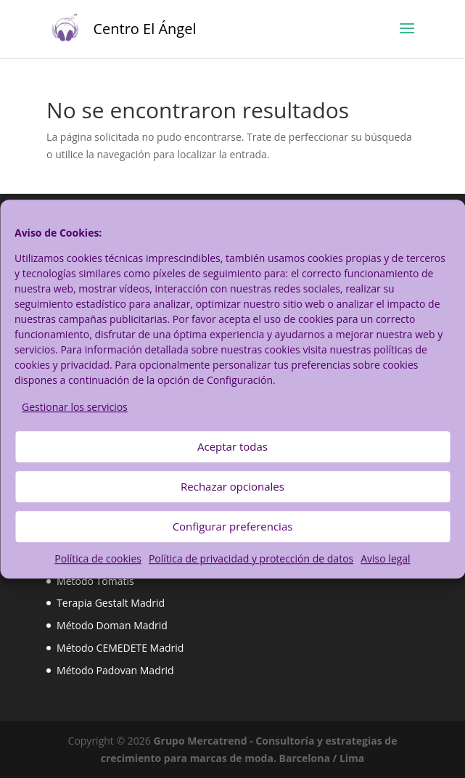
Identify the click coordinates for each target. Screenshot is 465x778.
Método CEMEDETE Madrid (120, 648)
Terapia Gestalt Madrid (111, 603)
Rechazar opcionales (232, 487)
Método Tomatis (95, 581)
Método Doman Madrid (112, 625)
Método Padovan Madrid (115, 670)
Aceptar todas (232, 447)
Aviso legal (385, 558)
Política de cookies (97, 558)
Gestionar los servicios (75, 407)
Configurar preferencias (233, 527)
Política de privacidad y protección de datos (251, 558)
